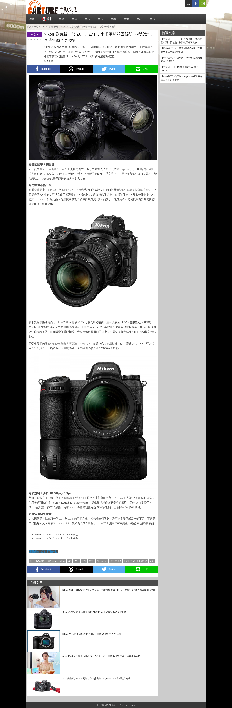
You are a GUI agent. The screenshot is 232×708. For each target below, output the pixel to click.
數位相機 (40, 561)
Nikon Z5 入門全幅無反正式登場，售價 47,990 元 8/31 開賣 (91, 634)
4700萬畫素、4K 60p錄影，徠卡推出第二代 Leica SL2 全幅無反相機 (96, 678)
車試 (61, 20)
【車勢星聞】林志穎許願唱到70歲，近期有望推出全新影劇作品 (181, 50)
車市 (87, 20)
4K (31, 561)
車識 (113, 20)
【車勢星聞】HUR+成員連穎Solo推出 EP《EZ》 (181, 69)
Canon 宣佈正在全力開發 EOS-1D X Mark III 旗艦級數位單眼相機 (94, 612)
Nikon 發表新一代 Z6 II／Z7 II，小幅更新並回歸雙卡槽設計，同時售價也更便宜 (79, 26)
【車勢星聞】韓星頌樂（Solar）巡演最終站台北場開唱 (181, 59)
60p (138, 497)
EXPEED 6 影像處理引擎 (136, 189)
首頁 (29, 26)
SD (69, 561)
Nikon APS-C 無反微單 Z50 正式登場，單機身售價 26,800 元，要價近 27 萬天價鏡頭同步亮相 (108, 590)
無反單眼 (52, 561)
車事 (74, 20)
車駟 (139, 20)
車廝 (32, 20)
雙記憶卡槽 (146, 169)
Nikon (43, 169)
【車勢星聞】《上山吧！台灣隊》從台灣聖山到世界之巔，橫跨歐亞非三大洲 (181, 41)
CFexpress (123, 169)
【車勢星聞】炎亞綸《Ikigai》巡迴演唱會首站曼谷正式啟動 (181, 78)
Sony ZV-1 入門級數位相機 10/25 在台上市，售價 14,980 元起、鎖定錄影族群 (101, 656)
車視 (100, 20)
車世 (126, 20)
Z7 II (67, 169)
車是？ (153, 20)
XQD (108, 169)
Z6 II (50, 169)
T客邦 (50, 61)
